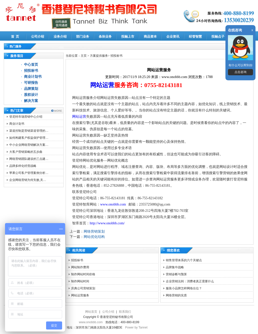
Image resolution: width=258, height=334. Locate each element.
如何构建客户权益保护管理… (28, 138)
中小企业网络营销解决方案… (28, 145)
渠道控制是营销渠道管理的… (28, 130)
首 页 (15, 36)
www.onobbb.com (113, 204)
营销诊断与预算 (176, 274)
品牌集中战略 (175, 267)
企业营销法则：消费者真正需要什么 (190, 281)
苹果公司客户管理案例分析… (28, 173)
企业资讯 (172, 36)
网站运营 (102, 85)
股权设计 (31, 95)
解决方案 (31, 101)
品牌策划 (31, 89)
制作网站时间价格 (83, 274)
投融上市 (127, 36)
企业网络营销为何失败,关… (27, 180)
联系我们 (125, 311)
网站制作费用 (80, 267)
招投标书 (31, 71)
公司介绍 (37, 36)
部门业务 (82, 36)
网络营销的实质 (176, 295)
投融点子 (217, 36)
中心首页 (31, 64)
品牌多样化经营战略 (22, 166)
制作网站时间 (80, 281)
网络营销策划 (94, 231)
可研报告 (31, 83)
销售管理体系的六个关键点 (184, 260)
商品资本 (150, 36)
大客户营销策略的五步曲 (25, 152)
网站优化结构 (94, 237)
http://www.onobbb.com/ (107, 223)
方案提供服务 (99, 55)
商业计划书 (33, 77)
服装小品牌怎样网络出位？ (184, 288)
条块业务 (105, 36)
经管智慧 (195, 36)
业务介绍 (60, 36)
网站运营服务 (80, 295)
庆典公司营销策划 (83, 288)
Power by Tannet (136, 327)
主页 (84, 55)
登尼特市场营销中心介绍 (25, 116)
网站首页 (91, 311)
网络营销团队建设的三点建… (28, 159)
